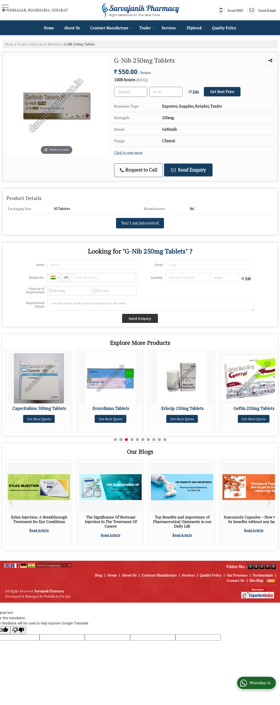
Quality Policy (224, 27)
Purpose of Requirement (35, 290)
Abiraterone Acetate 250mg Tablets (39, 411)
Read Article (39, 539)
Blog (98, 575)
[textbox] (165, 92)
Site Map (256, 580)
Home (49, 27)
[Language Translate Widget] (54, 565)
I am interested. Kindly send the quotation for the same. (150, 305)
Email (159, 265)
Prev (12, 502)
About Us (72, 27)
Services (170, 27)
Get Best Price (222, 91)
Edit (193, 92)
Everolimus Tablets (182, 408)
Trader (146, 27)
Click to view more (128, 152)
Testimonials (262, 575)
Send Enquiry (188, 170)
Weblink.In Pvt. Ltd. (57, 596)
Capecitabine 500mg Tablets (110, 408)
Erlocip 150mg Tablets (254, 408)
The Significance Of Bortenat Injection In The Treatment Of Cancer (182, 522)
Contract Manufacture (111, 27)
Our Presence (236, 575)
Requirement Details (35, 304)
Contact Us (235, 580)
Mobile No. (37, 277)
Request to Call (138, 170)
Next (268, 502)
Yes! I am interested (140, 223)
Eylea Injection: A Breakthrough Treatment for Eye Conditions (111, 519)
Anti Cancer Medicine (46, 44)
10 (164, 439)
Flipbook (194, 27)
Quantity (157, 277)
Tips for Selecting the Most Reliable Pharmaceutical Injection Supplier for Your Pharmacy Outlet (39, 524)
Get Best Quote (39, 423)
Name (40, 265)
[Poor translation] (18, 630)
